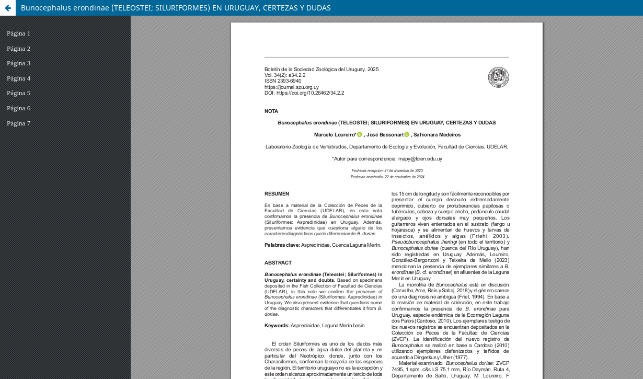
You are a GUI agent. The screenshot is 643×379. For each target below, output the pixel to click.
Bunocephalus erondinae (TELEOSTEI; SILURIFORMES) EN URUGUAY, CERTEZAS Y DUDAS (176, 8)
